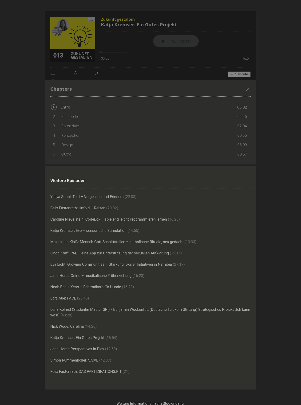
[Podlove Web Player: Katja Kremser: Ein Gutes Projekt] (150, 87)
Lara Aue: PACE (69, 298)
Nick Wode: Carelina (73, 326)
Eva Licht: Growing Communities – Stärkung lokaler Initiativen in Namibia (117, 264)
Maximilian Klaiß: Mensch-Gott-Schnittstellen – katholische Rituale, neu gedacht (123, 242)
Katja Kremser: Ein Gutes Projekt (83, 337)
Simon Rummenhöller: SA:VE (80, 360)
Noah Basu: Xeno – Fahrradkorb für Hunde (92, 287)
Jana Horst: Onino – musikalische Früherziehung (97, 275)
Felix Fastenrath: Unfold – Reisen (84, 208)
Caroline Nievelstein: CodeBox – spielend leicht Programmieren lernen (115, 219)
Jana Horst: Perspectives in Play (83, 349)
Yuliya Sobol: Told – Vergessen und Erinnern (93, 197)
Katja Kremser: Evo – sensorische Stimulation (94, 230)
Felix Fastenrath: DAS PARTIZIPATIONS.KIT (89, 371)
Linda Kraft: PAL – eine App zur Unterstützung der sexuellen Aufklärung (116, 253)
